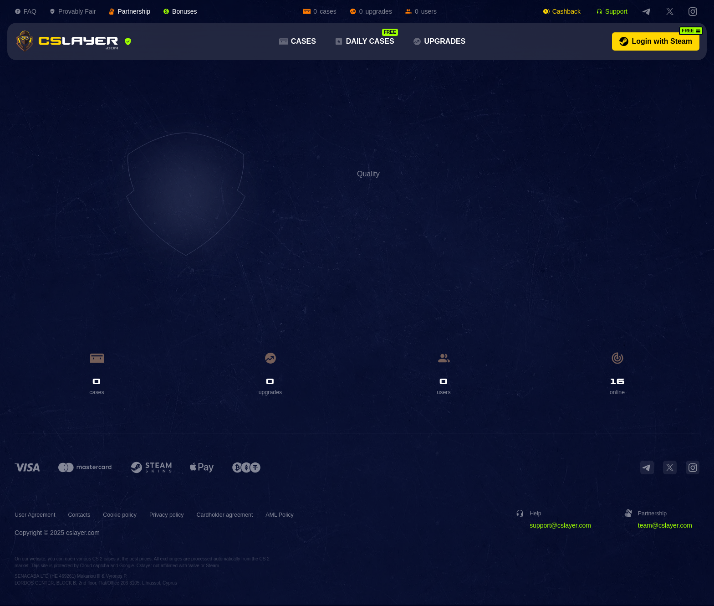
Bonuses (180, 11)
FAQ (25, 11)
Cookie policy (130, 515)
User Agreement (38, 515)
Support (611, 11)
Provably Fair (72, 11)
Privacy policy (181, 515)
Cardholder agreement (245, 515)
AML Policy (306, 515)
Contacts (85, 515)
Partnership (129, 11)
